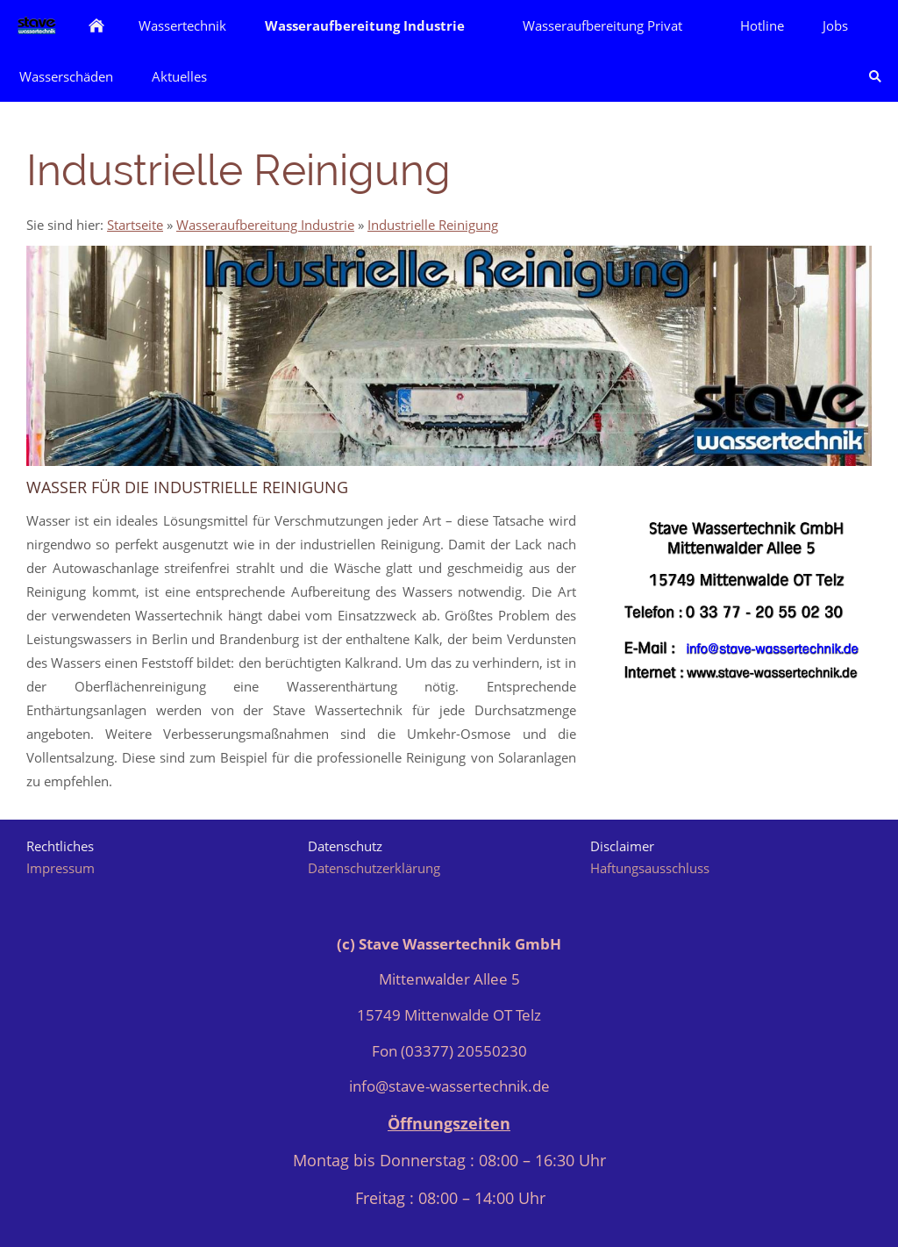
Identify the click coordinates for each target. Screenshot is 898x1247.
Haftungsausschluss (649, 868)
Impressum (60, 868)
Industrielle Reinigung (432, 224)
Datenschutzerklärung (374, 868)
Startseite (135, 224)
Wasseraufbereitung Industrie (265, 224)
